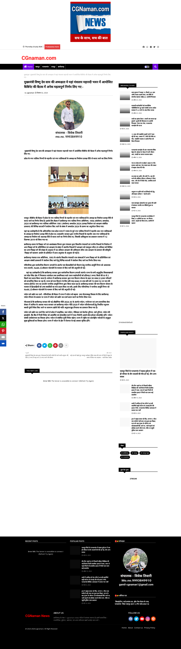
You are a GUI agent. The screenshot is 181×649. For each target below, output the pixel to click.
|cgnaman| (39, 629)
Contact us (138, 628)
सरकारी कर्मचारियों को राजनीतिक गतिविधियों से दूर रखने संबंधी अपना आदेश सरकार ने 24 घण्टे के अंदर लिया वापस (143, 107)
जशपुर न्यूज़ (146, 453)
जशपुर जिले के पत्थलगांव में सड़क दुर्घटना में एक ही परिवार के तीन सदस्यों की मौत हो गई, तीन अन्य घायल (138, 374)
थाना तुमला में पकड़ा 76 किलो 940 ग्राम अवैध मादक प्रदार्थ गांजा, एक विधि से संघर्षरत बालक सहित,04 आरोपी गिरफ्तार (143, 94)
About (130, 628)
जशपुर (37, 66)
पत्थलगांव (45, 66)
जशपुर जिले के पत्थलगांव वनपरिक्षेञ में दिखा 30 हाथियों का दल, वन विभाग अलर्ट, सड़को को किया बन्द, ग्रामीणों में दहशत (142, 219)
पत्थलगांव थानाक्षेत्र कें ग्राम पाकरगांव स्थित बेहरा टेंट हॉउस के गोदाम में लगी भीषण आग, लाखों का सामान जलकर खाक (143, 152)
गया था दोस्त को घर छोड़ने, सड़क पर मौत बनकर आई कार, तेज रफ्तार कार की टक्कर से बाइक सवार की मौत (143, 165)
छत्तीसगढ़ (61, 66)
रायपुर (53, 66)
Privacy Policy (149, 628)
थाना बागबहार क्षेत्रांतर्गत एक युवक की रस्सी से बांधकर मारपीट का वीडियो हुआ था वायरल (143, 205)
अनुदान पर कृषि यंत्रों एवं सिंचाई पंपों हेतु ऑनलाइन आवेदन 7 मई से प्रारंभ (142, 193)
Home (30, 66)
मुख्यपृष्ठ (26, 74)
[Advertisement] (72, 334)
